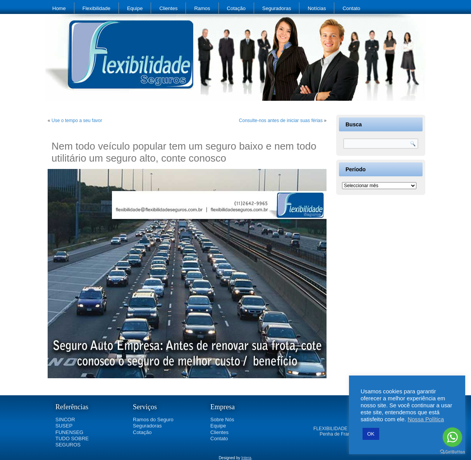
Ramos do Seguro (153, 419)
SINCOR (65, 419)
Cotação (236, 8)
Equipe (135, 8)
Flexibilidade (96, 8)
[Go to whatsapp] (452, 437)
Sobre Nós (222, 419)
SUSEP (63, 426)
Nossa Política (425, 419)
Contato (351, 8)
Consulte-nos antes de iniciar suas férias (281, 120)
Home (59, 8)
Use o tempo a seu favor (77, 120)
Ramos (202, 8)
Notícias (317, 8)
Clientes (168, 8)
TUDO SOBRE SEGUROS (72, 442)
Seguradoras (276, 8)
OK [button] (371, 434)
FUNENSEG (69, 432)
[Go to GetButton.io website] (452, 452)
